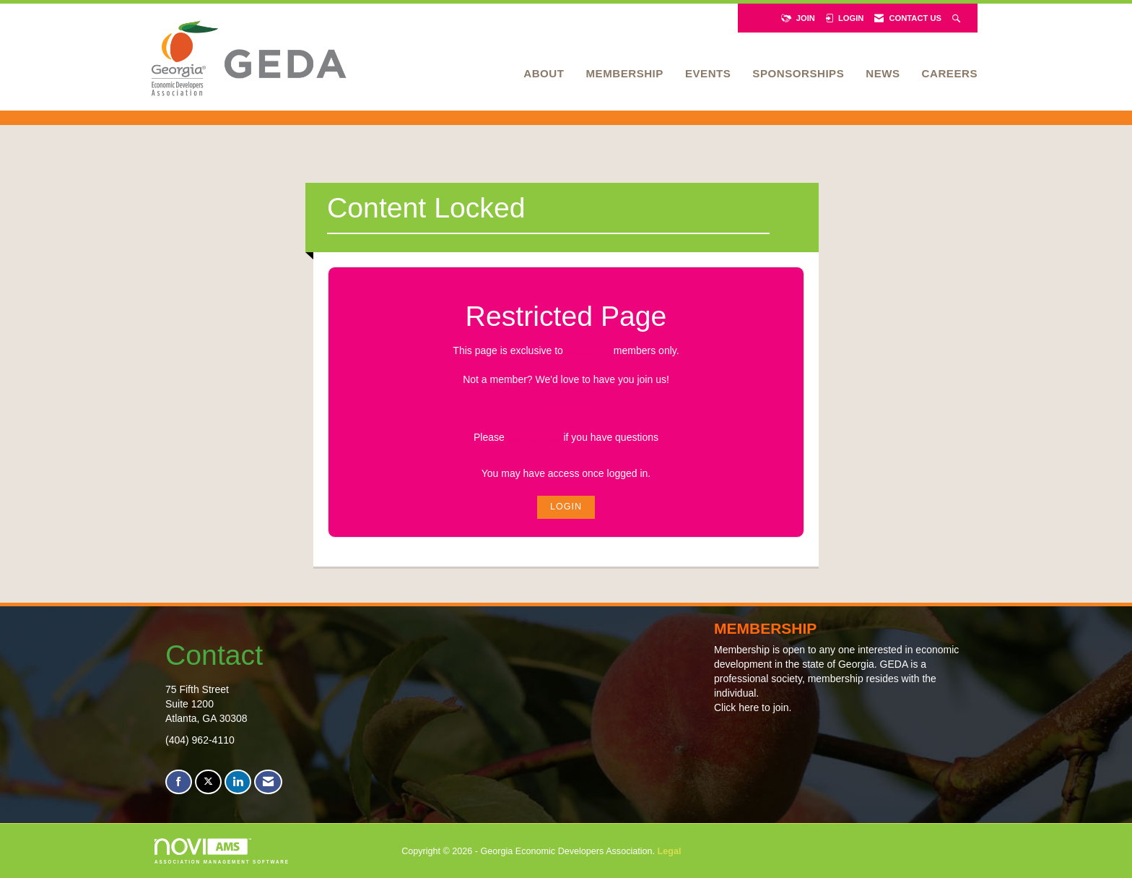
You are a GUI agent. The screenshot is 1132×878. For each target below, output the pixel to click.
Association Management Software (221, 851)
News (883, 73)
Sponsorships (798, 73)
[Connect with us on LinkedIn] (238, 782)
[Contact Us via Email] (268, 782)
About (543, 73)
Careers (950, 73)
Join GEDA (565, 408)
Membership (624, 73)
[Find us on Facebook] (178, 782)
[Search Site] (957, 18)
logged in (588, 350)
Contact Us (534, 437)
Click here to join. (752, 707)
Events (708, 73)
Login (566, 507)
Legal (670, 851)
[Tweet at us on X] (208, 782)
